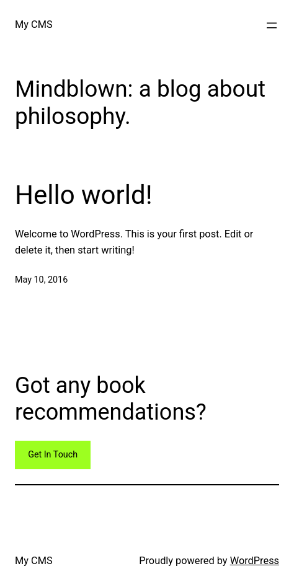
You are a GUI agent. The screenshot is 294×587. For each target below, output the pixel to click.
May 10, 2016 (41, 280)
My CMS (34, 24)
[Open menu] (271, 25)
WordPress (254, 561)
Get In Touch (53, 454)
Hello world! (84, 195)
